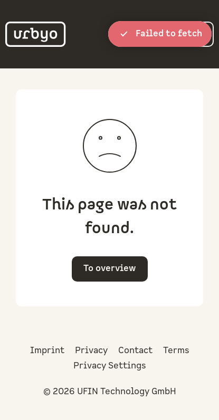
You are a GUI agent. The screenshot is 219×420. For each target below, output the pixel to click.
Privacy (91, 350)
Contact (135, 350)
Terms (176, 350)
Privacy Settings (109, 366)
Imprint (47, 350)
